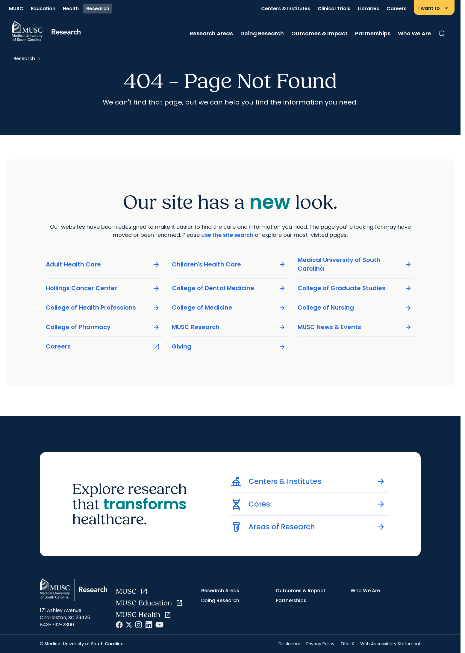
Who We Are (414, 33)
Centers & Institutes (285, 8)
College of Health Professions (103, 307)
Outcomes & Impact (319, 33)
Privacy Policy (320, 644)
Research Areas (211, 33)
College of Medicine (229, 307)
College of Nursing (355, 307)
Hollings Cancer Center (103, 288)
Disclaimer (289, 644)
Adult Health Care (103, 264)
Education (43, 8)
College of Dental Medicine (229, 288)
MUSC (16, 8)
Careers (397, 8)
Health (71, 8)
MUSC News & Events (355, 327)
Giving (229, 346)
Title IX (347, 644)
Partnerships (372, 33)
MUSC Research (229, 327)
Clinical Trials (334, 8)
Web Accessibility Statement (390, 644)
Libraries (368, 8)
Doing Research (262, 33)
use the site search (227, 235)
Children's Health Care (229, 264)
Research (97, 8)
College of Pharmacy (103, 327)
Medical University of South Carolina (355, 264)
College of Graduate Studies (355, 288)
